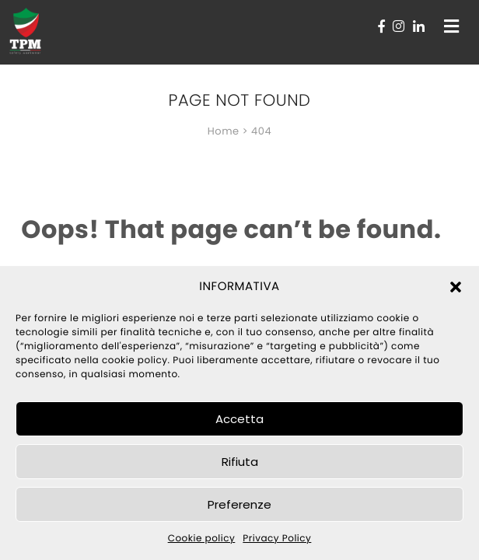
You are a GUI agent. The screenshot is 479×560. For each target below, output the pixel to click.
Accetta (239, 419)
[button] (455, 287)
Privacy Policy (277, 538)
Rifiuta (240, 461)
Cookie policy (202, 538)
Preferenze (239, 504)
